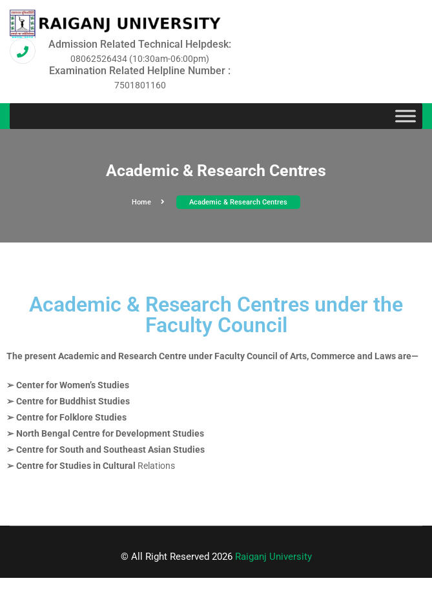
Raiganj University (273, 556)
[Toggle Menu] (405, 116)
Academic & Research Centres (238, 202)
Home (148, 202)
